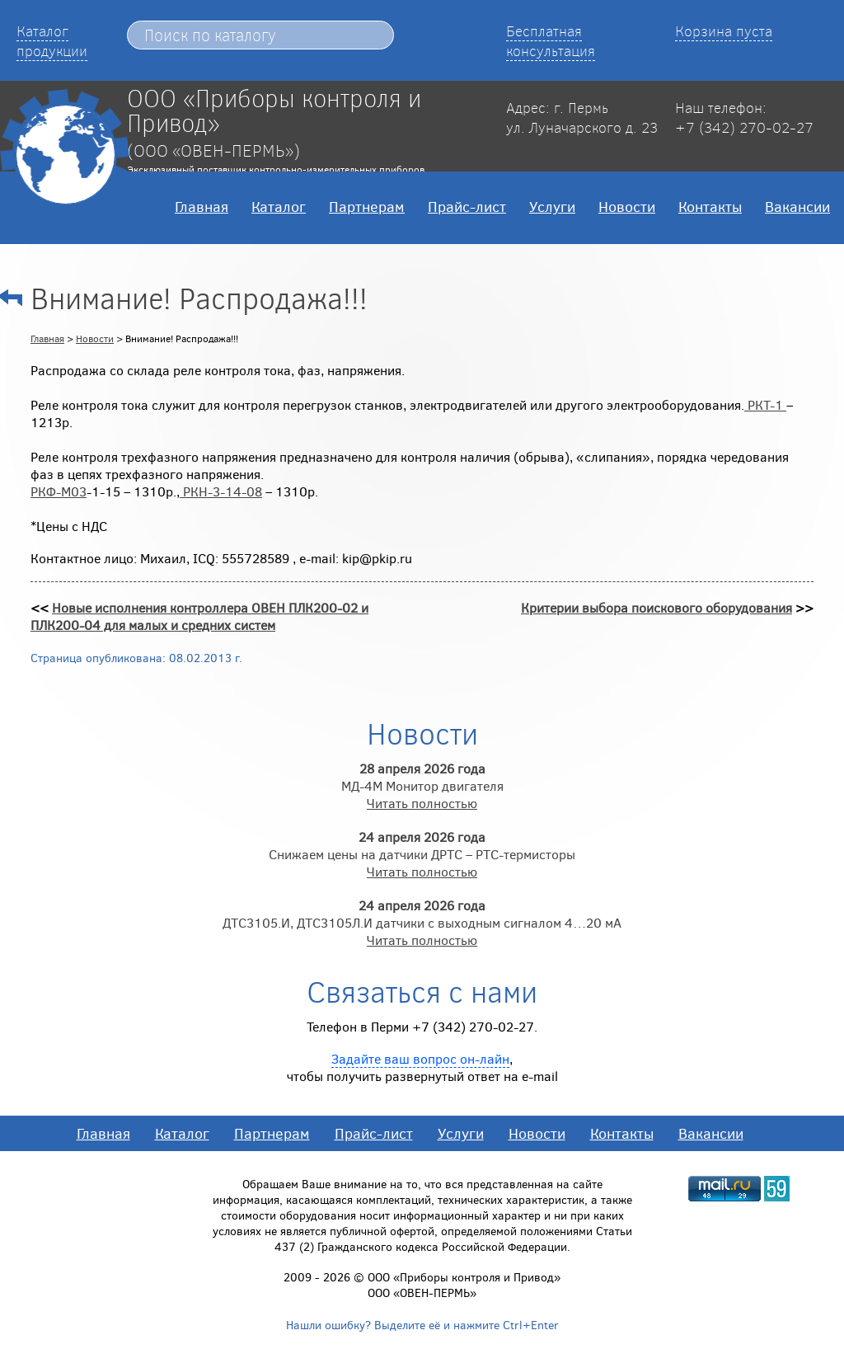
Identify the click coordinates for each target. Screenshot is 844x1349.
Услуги (552, 206)
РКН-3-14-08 (221, 491)
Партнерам (367, 206)
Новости (626, 206)
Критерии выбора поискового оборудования (656, 607)
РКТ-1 (765, 404)
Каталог (278, 206)
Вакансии (797, 206)
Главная (201, 206)
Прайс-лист (467, 206)
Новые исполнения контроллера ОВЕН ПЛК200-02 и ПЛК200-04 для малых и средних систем (199, 616)
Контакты (710, 206)
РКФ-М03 (58, 491)
